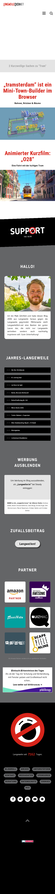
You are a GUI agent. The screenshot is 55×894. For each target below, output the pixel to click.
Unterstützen (42, 769)
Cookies (45, 782)
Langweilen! (27, 544)
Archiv (25, 769)
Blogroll (10, 769)
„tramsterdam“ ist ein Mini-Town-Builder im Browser (27, 90)
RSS (28, 788)
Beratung (11, 782)
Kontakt (10, 775)
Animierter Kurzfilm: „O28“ (27, 156)
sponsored (44, 775)
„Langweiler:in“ (24, 484)
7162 (31, 754)
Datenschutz (28, 782)
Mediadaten (26, 775)
